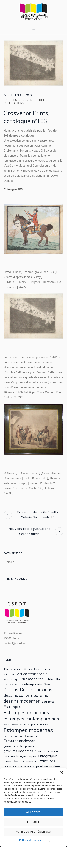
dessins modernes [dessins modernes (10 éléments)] (22, 701)
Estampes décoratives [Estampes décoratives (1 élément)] (13, 725)
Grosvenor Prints (33, 99)
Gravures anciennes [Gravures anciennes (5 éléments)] (20, 741)
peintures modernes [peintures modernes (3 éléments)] (49, 766)
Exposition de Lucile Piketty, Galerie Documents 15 (37, 514)
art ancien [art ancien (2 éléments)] (9, 674)
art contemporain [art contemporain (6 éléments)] (32, 674)
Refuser (33, 822)
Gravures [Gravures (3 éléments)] (31, 736)
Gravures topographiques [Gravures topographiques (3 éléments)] (20, 756)
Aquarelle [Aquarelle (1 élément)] (48, 669)
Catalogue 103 (13, 189)
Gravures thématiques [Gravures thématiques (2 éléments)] (47, 751)
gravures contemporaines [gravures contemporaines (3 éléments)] (20, 746)
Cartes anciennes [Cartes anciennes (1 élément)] (11, 685)
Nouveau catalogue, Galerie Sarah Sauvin (29, 531)
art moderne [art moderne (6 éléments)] (33, 679)
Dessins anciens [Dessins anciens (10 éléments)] (36, 689)
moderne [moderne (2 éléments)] (31, 761)
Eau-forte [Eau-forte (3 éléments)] (48, 701)
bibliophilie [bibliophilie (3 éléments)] (53, 679)
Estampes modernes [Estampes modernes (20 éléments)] (28, 730)
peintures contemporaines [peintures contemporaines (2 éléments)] (19, 766)
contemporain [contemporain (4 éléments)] (31, 684)
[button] (61, 772)
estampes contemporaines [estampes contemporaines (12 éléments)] (31, 718)
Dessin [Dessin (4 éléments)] (48, 684)
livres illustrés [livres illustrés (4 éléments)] (14, 761)
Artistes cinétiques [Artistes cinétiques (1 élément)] (12, 680)
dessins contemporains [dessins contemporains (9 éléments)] (26, 695)
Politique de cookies (30, 840)
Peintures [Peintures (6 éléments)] (46, 761)
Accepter (33, 812)
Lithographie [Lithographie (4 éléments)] (48, 756)
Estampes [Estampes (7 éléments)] (12, 706)
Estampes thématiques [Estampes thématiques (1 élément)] (13, 736)
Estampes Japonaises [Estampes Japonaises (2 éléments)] (36, 724)
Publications (14, 103)
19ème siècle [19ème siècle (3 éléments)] (12, 669)
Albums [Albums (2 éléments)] (38, 669)
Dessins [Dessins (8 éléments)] (11, 689)
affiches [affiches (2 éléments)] (27, 669)
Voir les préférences (33, 831)
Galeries (10, 99)
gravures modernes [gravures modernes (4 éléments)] (18, 751)
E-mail (9, 562)
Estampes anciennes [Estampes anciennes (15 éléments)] (26, 712)
